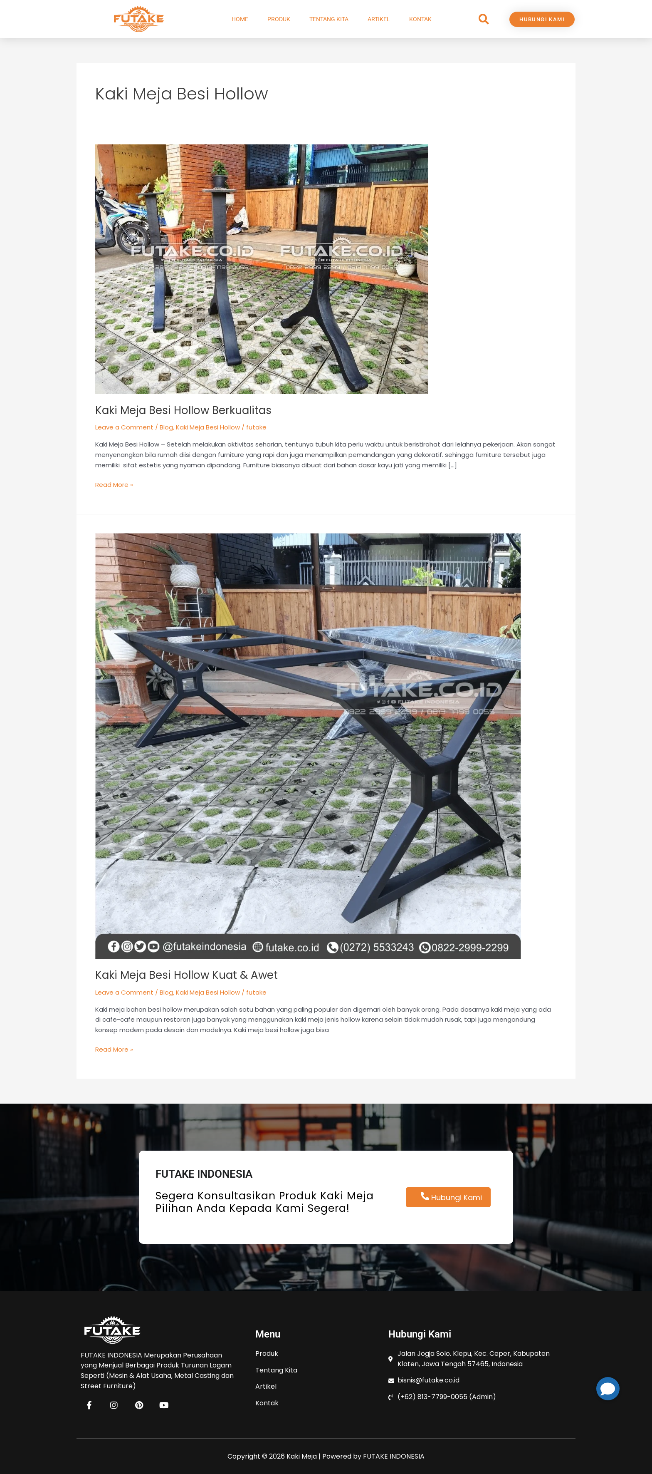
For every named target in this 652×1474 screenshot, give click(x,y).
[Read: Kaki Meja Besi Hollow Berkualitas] (261, 268)
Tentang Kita (328, 19)
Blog (166, 427)
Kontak (420, 19)
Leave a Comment (124, 427)
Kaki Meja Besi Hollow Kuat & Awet (186, 975)
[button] (484, 19)
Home (240, 19)
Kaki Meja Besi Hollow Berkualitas (183, 410)
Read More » (114, 484)
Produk (278, 19)
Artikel (379, 19)
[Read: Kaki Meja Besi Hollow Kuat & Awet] (308, 745)
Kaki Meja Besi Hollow (208, 427)
